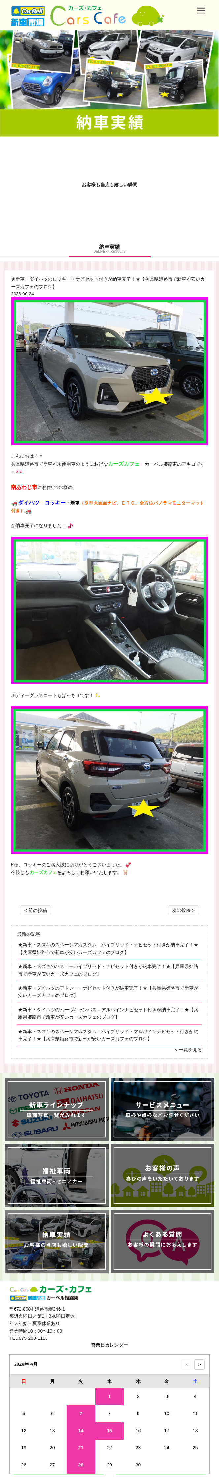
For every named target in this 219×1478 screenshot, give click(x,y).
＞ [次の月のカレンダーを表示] (199, 1364)
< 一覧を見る (188, 1049)
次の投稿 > (183, 910)
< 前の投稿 (35, 910)
